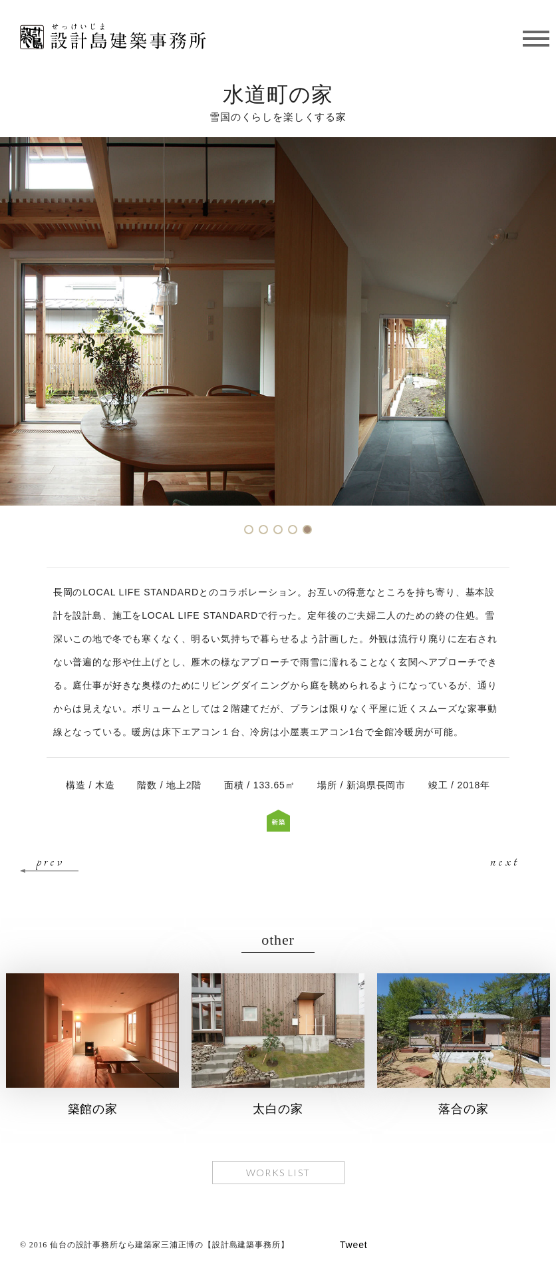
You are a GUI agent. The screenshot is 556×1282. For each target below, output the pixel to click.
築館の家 (93, 1109)
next (504, 861)
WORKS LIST (278, 1172)
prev (51, 861)
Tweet (354, 1244)
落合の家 (463, 1109)
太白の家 (278, 1109)
